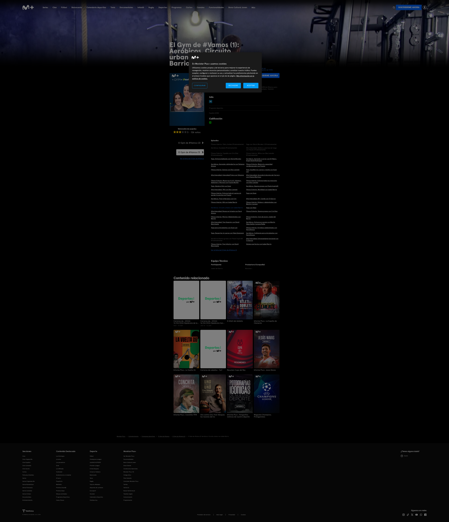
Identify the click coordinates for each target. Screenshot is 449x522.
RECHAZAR (233, 85)
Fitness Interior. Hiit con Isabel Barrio (224, 202)
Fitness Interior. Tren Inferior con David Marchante (225, 245)
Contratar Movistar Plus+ (131, 481)
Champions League (95, 459)
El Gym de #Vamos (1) (189, 152)
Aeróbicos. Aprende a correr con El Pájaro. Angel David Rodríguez (261, 160)
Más (253, 7)
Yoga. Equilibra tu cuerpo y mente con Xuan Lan (261, 171)
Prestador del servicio (203, 514)
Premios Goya (60, 491)
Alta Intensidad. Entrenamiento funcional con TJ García (262, 239)
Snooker (92, 494)
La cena (58, 459)
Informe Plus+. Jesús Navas (265, 370)
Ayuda (404, 456)
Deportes (162, 7)
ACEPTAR (251, 85)
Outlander (59, 472)
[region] (225, 72)
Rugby (151, 7)
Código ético (127, 475)
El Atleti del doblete (235, 321)
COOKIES (243, 514)
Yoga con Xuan (251, 193)
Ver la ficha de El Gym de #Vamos (192, 158)
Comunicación (127, 497)
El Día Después (94, 469)
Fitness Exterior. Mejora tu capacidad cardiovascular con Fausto (259, 165)
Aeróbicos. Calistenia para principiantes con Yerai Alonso (261, 234)
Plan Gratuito (127, 478)
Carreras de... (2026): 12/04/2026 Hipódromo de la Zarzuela (185, 322)
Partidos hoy (93, 500)
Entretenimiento (27, 500)
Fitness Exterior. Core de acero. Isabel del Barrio (261, 218)
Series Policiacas (27, 487)
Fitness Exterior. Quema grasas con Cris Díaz (261, 211)
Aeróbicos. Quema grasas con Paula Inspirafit (262, 186)
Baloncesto (77, 7)
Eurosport (93, 491)
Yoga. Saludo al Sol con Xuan (221, 186)
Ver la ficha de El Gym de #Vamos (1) (224, 250)
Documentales (126, 7)
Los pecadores (60, 462)
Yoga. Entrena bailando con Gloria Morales (226, 159)
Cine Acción (26, 469)
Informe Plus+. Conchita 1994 (185, 415)
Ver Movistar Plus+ (128, 456)
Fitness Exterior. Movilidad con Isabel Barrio (261, 189)
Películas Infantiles (28, 475)
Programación (127, 500)
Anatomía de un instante (63, 475)
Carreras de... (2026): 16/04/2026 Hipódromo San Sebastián (211, 322)
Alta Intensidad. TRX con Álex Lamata (224, 189)
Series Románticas (28, 484)
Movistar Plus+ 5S (128, 472)
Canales (200, 7)
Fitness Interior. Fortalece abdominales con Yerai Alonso (261, 228)
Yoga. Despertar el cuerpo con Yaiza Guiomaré (227, 233)
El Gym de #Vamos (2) (189, 142)
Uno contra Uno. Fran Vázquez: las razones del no (212, 416)
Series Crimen (26, 494)
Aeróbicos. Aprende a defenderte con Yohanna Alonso (227, 165)
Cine (55, 7)
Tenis (113, 7)
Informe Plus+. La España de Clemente (265, 322)
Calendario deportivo (96, 7)
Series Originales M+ (28, 481)
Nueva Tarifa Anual (129, 491)
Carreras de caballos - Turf (211, 370)
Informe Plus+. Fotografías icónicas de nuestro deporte (238, 416)
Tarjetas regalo (128, 494)
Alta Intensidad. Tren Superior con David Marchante (225, 223)
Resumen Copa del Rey (236, 370)
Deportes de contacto (96, 487)
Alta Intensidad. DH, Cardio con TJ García (261, 199)
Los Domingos (60, 456)
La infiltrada (59, 469)
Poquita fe (59, 481)
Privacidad (232, 514)
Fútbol (64, 7)
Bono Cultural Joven (237, 7)
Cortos (189, 7)
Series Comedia (27, 491)
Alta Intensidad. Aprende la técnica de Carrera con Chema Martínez (263, 176)
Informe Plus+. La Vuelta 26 (185, 370)
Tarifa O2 (126, 487)
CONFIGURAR (200, 85)
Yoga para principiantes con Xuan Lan (224, 228)
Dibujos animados (61, 494)
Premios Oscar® (61, 487)
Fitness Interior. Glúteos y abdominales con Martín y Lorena (261, 203)
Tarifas (125, 484)
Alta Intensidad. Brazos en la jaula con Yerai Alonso (226, 212)
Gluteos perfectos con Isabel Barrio (258, 244)
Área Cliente (127, 465)
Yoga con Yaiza (251, 208)
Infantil (141, 7)
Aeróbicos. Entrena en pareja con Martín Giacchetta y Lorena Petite (260, 223)
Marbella (59, 484)
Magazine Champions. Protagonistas (262, 416)
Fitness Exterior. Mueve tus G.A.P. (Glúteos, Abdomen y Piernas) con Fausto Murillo (226, 181)
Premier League (95, 465)
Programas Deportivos (63, 497)
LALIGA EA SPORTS (95, 462)
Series (45, 7)
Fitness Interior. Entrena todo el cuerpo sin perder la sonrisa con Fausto (226, 194)
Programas (177, 7)
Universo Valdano (95, 472)
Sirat (57, 465)
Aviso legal (219, 514)
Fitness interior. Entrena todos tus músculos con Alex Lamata (261, 181)
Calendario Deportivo (96, 497)
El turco (58, 478)
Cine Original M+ (27, 459)
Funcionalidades (216, 7)
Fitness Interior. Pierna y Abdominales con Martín (226, 218)
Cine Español (26, 462)
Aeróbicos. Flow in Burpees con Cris (223, 199)
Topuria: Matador (95, 484)
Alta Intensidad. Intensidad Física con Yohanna (227, 175)
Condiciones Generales (130, 469)
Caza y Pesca (60, 500)
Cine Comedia (26, 465)
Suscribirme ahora (408, 7)
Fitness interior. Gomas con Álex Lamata (225, 170)
